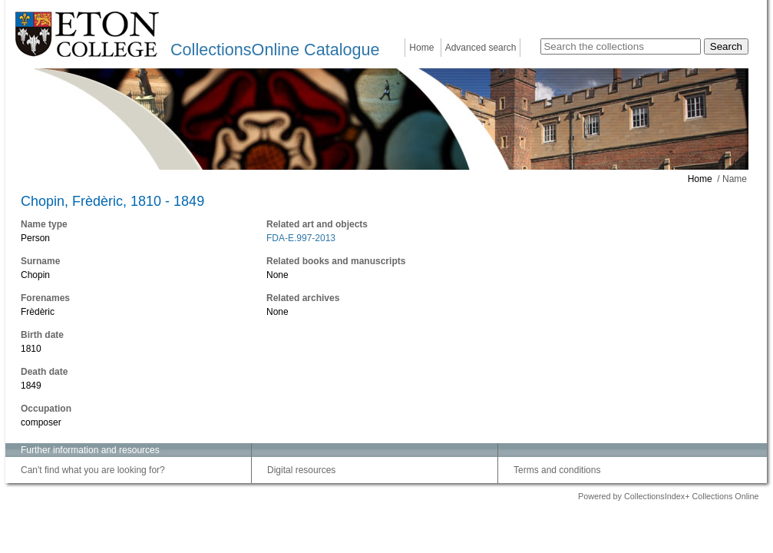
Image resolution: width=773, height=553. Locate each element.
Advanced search (481, 47)
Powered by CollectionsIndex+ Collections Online (668, 496)
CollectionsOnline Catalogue (274, 49)
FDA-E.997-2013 (300, 238)
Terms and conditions (557, 470)
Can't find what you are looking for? (93, 470)
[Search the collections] (620, 46)
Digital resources (301, 470)
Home (421, 47)
